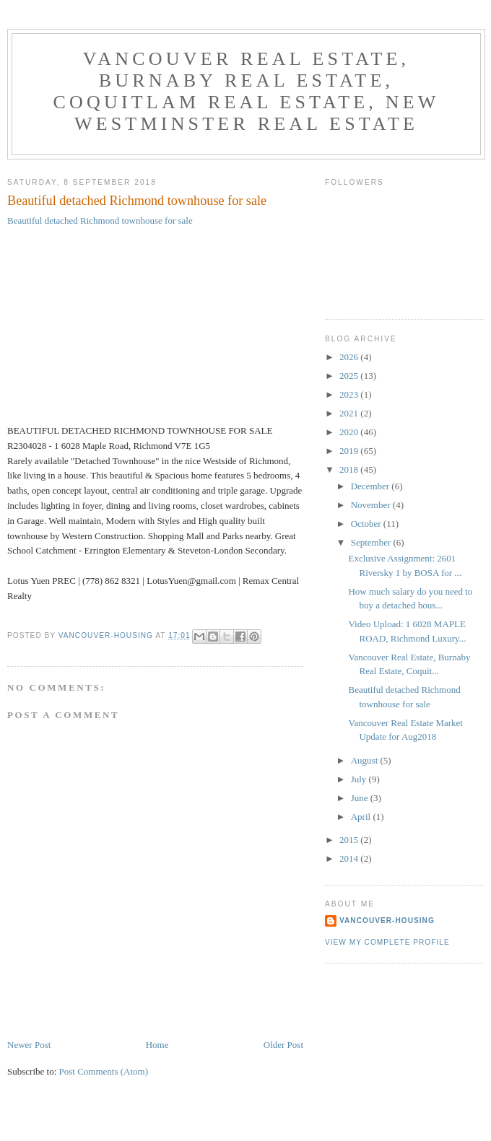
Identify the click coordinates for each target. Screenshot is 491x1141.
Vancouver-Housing (387, 920)
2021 (349, 413)
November (372, 504)
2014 (349, 858)
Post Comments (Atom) (104, 1071)
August (366, 760)
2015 (349, 839)
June (360, 797)
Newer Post (29, 1044)
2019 (349, 450)
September (372, 542)
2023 (349, 394)
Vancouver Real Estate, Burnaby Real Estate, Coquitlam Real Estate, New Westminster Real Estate (246, 91)
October (367, 523)
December (371, 486)
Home (157, 1044)
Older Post (283, 1044)
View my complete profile (387, 942)
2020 (349, 432)
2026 (349, 356)
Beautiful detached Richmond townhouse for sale (100, 220)
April (362, 816)
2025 (349, 375)
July (360, 779)
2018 (349, 469)
